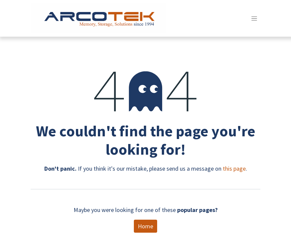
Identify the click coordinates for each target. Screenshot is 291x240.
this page (234, 168)
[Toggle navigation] (254, 18)
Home (145, 226)
